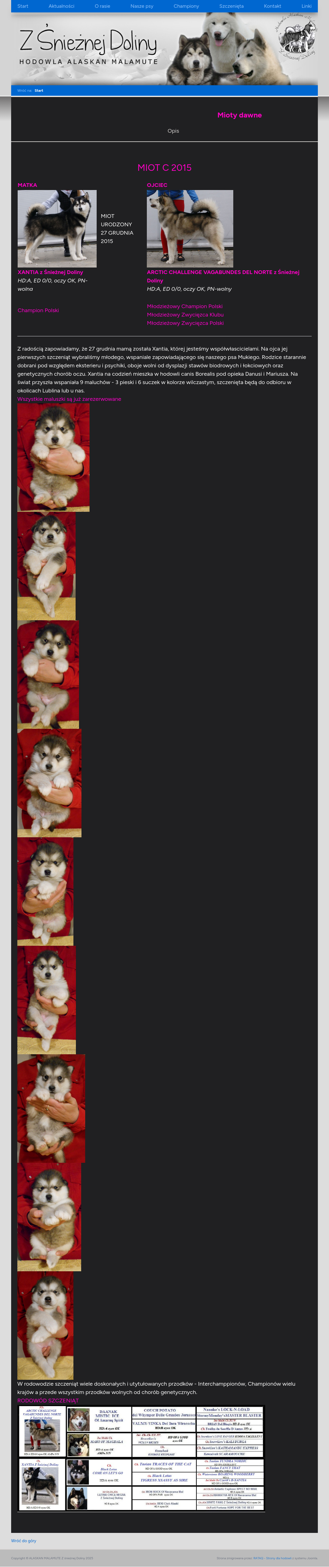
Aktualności (61, 6)
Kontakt (272, 6)
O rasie (102, 6)
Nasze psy (141, 6)
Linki (306, 6)
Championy (186, 6)
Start (22, 6)
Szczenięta (231, 6)
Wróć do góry (24, 1541)
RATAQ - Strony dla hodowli (272, 1558)
